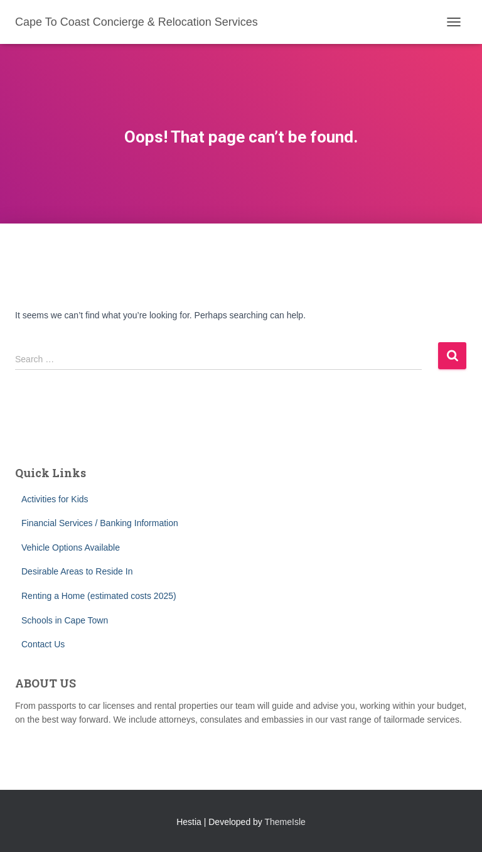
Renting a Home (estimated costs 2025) (98, 596)
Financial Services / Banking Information (99, 523)
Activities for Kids (54, 499)
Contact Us (43, 644)
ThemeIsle (285, 822)
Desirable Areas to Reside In (76, 571)
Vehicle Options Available (70, 547)
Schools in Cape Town (64, 620)
